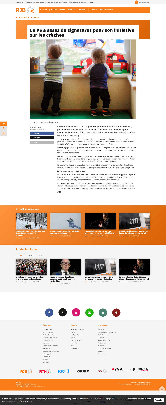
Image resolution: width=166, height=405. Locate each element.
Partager (35, 133)
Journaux (53, 10)
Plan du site (41, 386)
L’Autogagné (47, 354)
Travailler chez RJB (104, 340)
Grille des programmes (50, 337)
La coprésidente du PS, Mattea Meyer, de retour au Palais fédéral (99, 232)
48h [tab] (20, 255)
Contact (100, 351)
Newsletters (89, 312)
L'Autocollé (46, 356)
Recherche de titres (49, 335)
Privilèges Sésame (74, 2)
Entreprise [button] (28, 2)
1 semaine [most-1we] (30, 255)
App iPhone (103, 312)
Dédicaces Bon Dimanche (51, 345)
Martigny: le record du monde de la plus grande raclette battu (30, 278)
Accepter (158, 400)
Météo (73, 337)
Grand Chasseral (48, 340)
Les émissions (47, 329)
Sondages (46, 359)
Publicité (101, 337)
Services (93, 10)
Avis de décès (75, 348)
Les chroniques (48, 332)
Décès (56, 2)
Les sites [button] (19, 2)
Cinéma (73, 332)
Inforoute (36, 2)
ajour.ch (43, 10)
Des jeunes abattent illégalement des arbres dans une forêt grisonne (30, 233)
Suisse (36, 17)
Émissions (71, 10)
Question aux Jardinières (51, 351)
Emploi (42, 2)
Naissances (49, 2)
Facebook (49, 312)
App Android (116, 312)
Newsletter (101, 354)
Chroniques (82, 10)
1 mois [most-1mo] (41, 255)
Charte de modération (105, 348)
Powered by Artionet (125, 384)
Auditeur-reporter (142, 2)
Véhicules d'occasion (87, 2)
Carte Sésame (63, 2)
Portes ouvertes (106, 10)
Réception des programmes (107, 332)
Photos (62, 10)
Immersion (46, 343)
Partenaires (102, 343)
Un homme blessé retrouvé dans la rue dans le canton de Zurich (133, 232)
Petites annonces (76, 340)
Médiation (101, 345)
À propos (101, 329)
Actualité (25, 17)
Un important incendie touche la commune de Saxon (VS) (64, 232)
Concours (46, 362)
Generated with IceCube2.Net (141, 384)
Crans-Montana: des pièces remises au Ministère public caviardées (62, 279)
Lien (34, 142)
